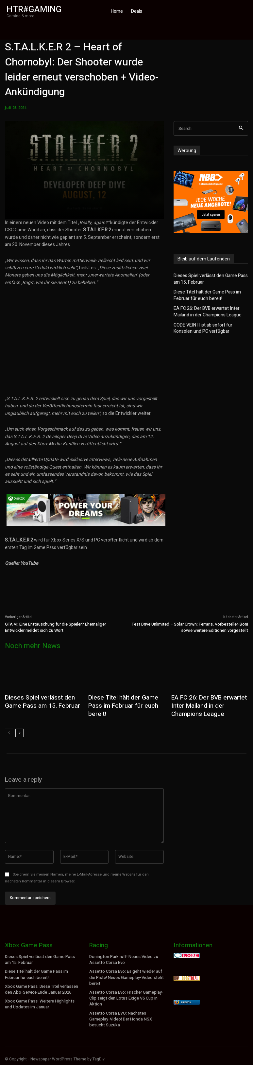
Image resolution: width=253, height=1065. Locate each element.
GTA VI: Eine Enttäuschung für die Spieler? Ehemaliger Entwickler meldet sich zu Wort (55, 627)
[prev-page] (9, 729)
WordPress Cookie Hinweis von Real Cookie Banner (52, 1061)
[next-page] (19, 729)
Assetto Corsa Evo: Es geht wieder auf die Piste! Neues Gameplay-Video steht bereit (125, 972)
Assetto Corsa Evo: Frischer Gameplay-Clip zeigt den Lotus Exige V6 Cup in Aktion (125, 992)
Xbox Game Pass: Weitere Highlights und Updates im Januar (38, 998)
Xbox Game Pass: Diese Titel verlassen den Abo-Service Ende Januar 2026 (41, 984)
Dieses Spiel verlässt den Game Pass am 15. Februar (208, 278)
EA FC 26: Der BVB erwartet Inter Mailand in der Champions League (210, 309)
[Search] (241, 128)
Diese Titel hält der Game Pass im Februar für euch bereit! (204, 294)
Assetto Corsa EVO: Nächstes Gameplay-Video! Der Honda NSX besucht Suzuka (119, 1012)
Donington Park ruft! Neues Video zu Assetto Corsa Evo (122, 955)
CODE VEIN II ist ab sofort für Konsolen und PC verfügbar (209, 324)
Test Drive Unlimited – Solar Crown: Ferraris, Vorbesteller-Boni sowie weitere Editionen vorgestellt (190, 627)
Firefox (186, 998)
